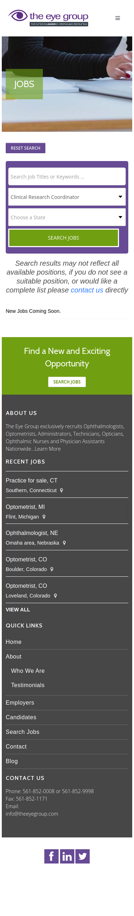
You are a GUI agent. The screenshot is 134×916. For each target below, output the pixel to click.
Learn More (48, 448)
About (13, 657)
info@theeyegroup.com (32, 813)
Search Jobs (22, 732)
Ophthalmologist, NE (32, 533)
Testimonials (28, 685)
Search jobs (66, 382)
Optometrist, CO (26, 559)
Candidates (21, 717)
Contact (16, 747)
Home (14, 642)
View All (18, 609)
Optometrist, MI (25, 507)
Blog (12, 761)
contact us (87, 290)
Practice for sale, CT (32, 480)
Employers (20, 703)
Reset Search (25, 148)
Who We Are (28, 671)
